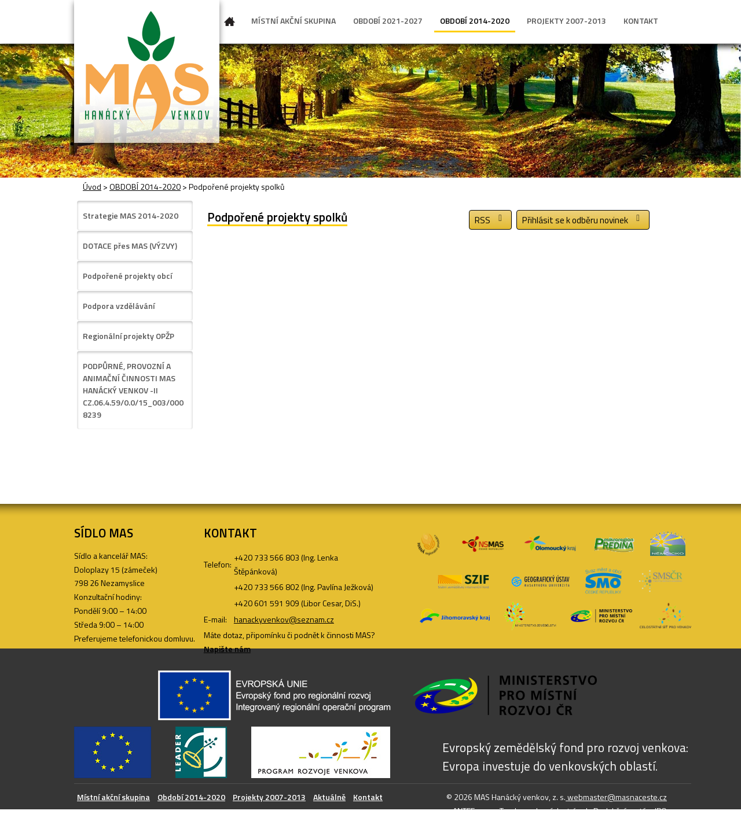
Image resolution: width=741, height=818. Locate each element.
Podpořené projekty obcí (127, 276)
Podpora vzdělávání (119, 306)
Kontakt (368, 797)
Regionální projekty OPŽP (128, 336)
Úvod (230, 24)
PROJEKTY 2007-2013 (566, 20)
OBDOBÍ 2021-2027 (388, 20)
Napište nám (227, 649)
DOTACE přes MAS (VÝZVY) (130, 245)
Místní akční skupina (113, 797)
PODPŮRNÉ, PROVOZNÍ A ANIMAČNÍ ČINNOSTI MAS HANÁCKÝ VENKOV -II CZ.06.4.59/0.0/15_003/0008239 (133, 390)
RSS (490, 220)
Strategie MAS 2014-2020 (130, 215)
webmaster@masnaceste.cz (616, 797)
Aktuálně (329, 797)
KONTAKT (640, 20)
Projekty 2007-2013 (269, 797)
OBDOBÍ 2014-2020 (474, 20)
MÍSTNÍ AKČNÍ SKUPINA (293, 20)
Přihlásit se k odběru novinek (583, 220)
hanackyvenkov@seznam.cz (284, 619)
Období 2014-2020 (191, 797)
